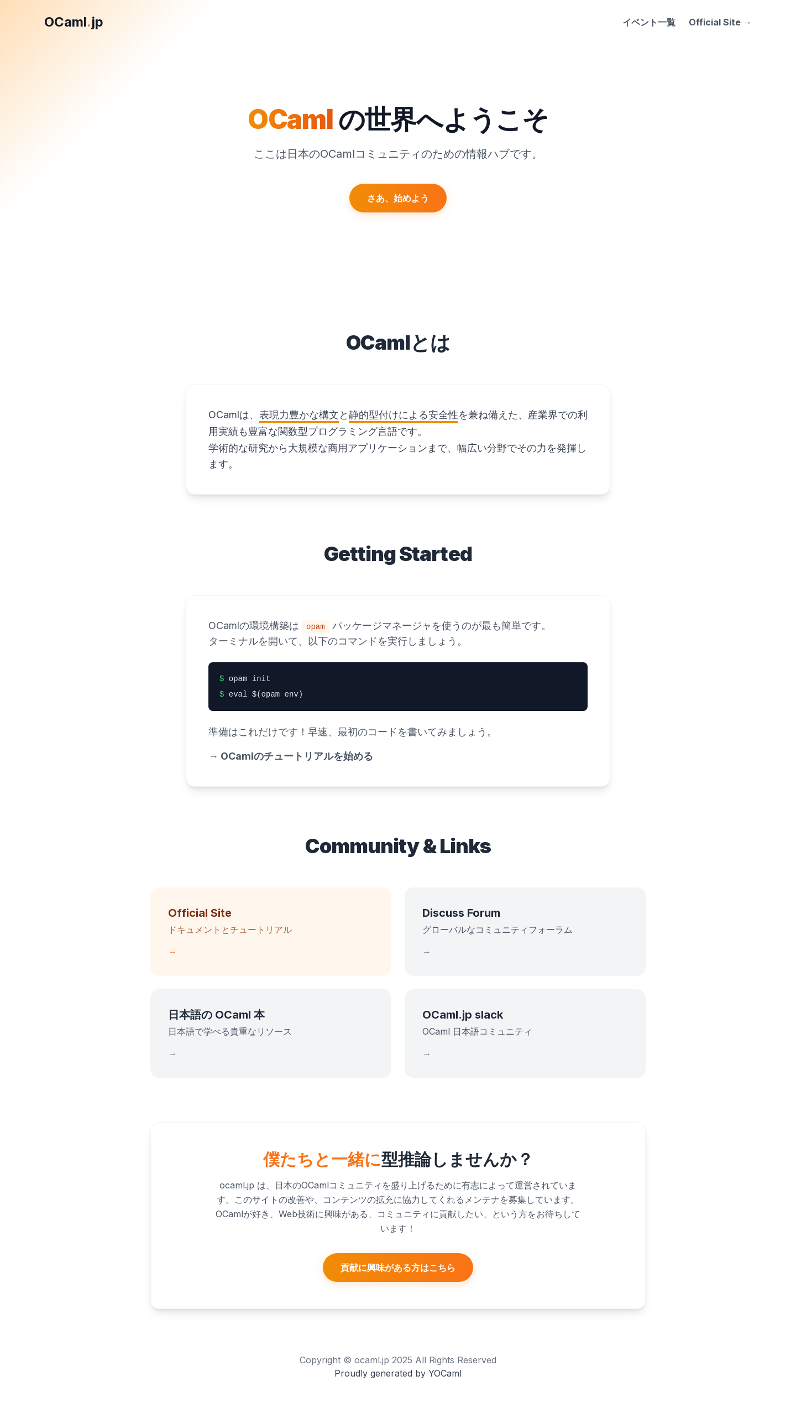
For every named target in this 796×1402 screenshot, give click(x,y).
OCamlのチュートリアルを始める (290, 756)
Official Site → (720, 22)
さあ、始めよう (398, 198)
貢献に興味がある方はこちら (398, 1267)
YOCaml (445, 1373)
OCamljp (73, 22)
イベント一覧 (648, 22)
